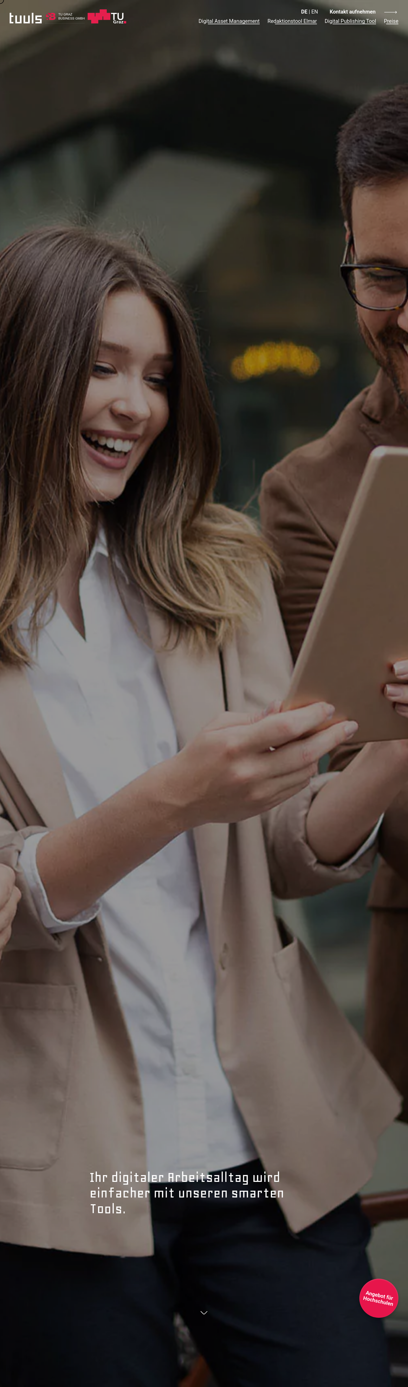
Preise (391, 21)
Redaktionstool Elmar (292, 21)
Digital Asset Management (229, 21)
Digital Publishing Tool (350, 21)
